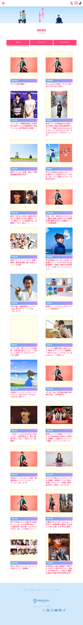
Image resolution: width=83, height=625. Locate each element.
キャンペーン (64, 42)
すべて (18, 42)
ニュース (41, 42)
